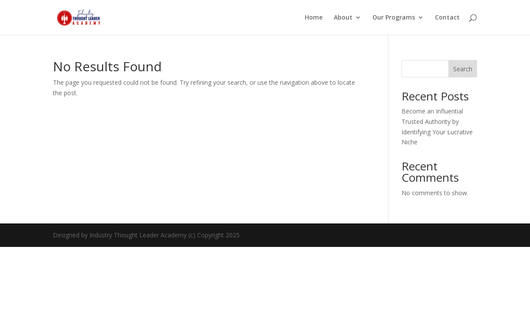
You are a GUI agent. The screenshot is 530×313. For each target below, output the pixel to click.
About (343, 17)
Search (462, 69)
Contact (447, 17)
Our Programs (393, 17)
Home (314, 17)
